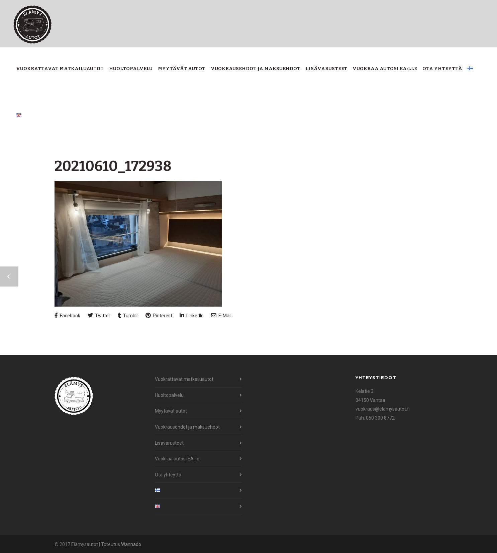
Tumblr (128, 315)
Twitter (99, 315)
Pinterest (158, 315)
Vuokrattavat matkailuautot (60, 69)
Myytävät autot (181, 69)
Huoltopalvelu (131, 69)
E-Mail (221, 315)
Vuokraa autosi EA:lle (385, 69)
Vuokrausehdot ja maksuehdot (255, 69)
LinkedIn (192, 315)
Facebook (67, 315)
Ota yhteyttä (442, 69)
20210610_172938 (113, 166)
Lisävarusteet (326, 69)
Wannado (131, 544)
